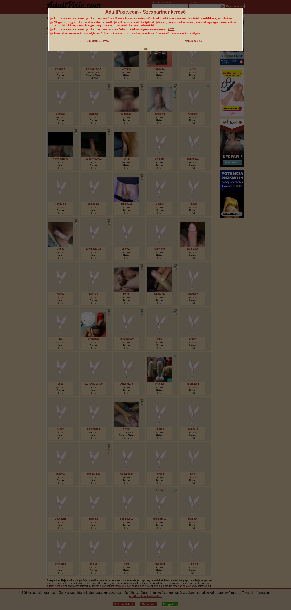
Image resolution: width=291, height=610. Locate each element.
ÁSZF (171, 29)
